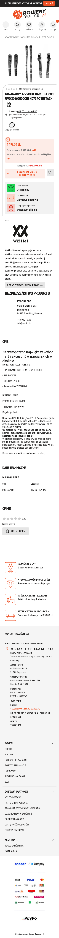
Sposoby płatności (14, 830)
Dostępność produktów (17, 824)
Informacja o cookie (15, 776)
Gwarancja (11, 851)
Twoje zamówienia (14, 845)
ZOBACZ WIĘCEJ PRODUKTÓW (23, 285)
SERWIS (8, 749)
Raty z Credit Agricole (16, 803)
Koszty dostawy (13, 797)
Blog (7, 782)
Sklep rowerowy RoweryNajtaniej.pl (21, 37)
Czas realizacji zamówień (18, 814)
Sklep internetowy (28, 934)
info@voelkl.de (24, 323)
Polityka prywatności (16, 760)
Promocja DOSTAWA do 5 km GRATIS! (22, 808)
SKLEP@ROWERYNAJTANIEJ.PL (25, 708)
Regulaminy (10, 771)
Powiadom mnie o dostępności (22, 174)
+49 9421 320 (24, 319)
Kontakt (9, 754)
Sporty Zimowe (48, 37)
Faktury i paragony (14, 819)
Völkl (7, 220)
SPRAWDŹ (49, 3)
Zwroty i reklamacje (15, 765)
